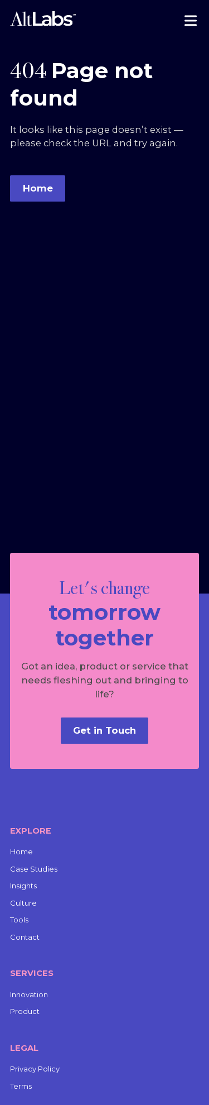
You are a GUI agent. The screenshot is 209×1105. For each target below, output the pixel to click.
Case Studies (33, 868)
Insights (23, 885)
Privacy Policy (35, 1068)
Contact (25, 936)
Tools (19, 919)
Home (21, 851)
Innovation (29, 994)
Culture (23, 902)
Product (25, 1011)
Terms (21, 1086)
